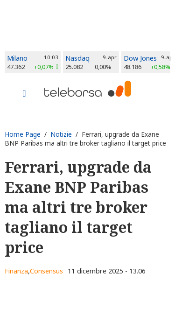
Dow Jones (140, 58)
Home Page (23, 134)
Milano (17, 58)
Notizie (61, 134)
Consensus (46, 270)
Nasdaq (77, 58)
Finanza (16, 270)
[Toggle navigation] (24, 94)
